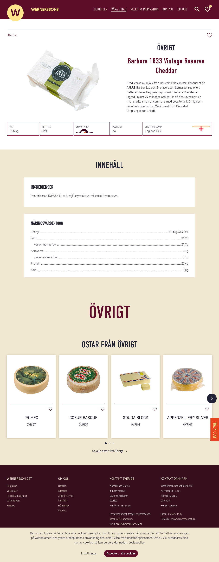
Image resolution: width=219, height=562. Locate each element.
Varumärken (13, 502)
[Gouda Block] (135, 380)
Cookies (62, 512)
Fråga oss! (214, 429)
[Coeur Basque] (83, 380)
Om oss (182, 9)
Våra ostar (118, 9)
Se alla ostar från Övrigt (107, 453)
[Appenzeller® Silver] (187, 380)
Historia (62, 487)
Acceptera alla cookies (121, 553)
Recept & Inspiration (144, 9)
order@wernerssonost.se (129, 526)
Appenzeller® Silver (188, 423)
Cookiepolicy (136, 542)
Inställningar (89, 553)
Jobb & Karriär (65, 497)
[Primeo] (31, 380)
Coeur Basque (83, 423)
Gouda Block (136, 423)
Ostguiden (100, 9)
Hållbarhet (63, 507)
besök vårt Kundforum (121, 521)
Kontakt (168, 9)
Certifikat (62, 502)
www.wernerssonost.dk (183, 521)
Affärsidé (62, 492)
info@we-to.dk (175, 516)
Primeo (31, 423)
